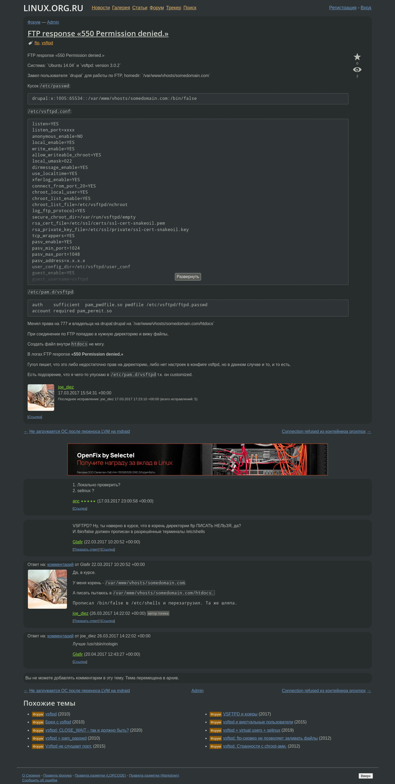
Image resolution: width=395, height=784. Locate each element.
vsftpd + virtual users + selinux (251, 730)
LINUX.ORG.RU (53, 8)
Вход (366, 7)
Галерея (121, 7)
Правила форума (57, 775)
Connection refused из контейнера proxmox (324, 431)
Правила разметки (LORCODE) (100, 775)
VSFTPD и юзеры (240, 714)
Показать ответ (86, 549)
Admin (53, 22)
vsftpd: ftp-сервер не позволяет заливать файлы (270, 738)
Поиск (189, 7)
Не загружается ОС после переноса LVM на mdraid (79, 431)
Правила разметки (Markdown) (154, 775)
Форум (157, 7)
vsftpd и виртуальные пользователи (258, 722)
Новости (101, 7)
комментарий (60, 564)
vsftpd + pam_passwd (66, 738)
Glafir (78, 542)
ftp (37, 43)
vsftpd (47, 43)
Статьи (139, 7)
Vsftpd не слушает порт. (68, 746)
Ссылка (34, 417)
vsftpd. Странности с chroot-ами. (255, 746)
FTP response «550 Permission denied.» (98, 33)
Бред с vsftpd (58, 722)
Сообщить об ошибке (40, 780)
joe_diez (66, 387)
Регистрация (342, 7)
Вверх (366, 776)
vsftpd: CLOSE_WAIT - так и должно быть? (87, 730)
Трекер (173, 7)
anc (76, 501)
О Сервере (31, 775)
